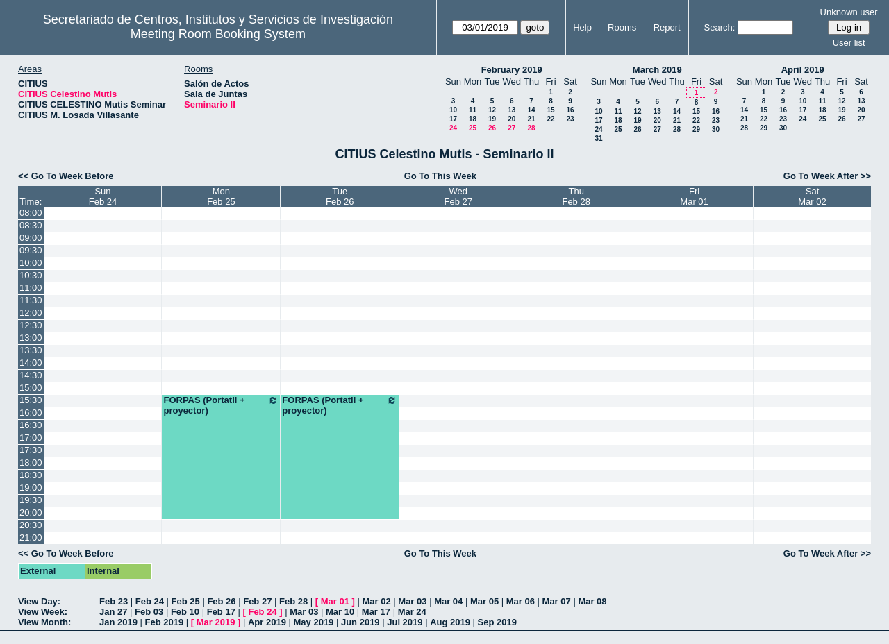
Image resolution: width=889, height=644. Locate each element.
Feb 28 (293, 601)
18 (472, 119)
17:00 (30, 437)
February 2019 (511, 70)
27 (511, 128)
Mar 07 (556, 601)
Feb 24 (149, 601)
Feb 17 (221, 612)
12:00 (30, 312)
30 (716, 129)
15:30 (30, 400)
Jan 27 (113, 612)
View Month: (44, 622)
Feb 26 (221, 601)
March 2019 (657, 70)
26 (492, 128)
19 (492, 119)
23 (570, 119)
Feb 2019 (164, 622)
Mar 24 (412, 612)
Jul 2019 (404, 622)
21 (531, 119)
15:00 (30, 387)
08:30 (30, 225)
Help (582, 27)
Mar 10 (340, 612)
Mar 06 (520, 601)
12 (492, 110)
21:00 (30, 537)
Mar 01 (335, 601)
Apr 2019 (267, 622)
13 (511, 110)
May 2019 (314, 622)
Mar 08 (592, 601)
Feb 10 (185, 612)
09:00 (30, 237)
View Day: (39, 601)
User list (849, 42)
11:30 (30, 300)
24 (453, 128)
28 (531, 128)
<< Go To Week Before (66, 176)
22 (550, 119)
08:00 (30, 212)
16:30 (30, 425)
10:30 (30, 275)
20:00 (30, 512)
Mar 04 (448, 601)
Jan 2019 (118, 622)
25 (472, 128)
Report (667, 27)
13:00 (30, 337)
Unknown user (849, 12)
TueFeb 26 (340, 196)
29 (696, 129)
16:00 (30, 412)
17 (453, 119)
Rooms (622, 27)
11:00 (30, 287)
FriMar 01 (694, 196)
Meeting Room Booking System (218, 34)
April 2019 (802, 70)
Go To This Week (440, 176)
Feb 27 (257, 601)
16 (570, 110)
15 (550, 110)
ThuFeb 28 (576, 196)
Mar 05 (484, 601)
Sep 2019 (497, 622)
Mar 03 (412, 601)
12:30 (30, 325)
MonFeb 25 (221, 196)
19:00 (30, 487)
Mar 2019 (216, 622)
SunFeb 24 (103, 196)
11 (472, 110)
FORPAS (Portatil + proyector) (221, 405)
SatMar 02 (812, 196)
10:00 (30, 262)
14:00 (30, 362)
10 (453, 110)
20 (511, 119)
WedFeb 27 (458, 196)
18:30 (30, 475)
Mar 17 (376, 612)
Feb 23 (113, 601)
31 (598, 138)
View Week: (42, 612)
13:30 (30, 350)
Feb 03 (149, 612)
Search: (720, 27)
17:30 (30, 450)
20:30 (30, 525)
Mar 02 (377, 601)
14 (531, 110)
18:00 (30, 462)
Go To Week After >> (827, 176)
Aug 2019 (450, 622)
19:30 (30, 500)
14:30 (30, 375)
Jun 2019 (360, 622)
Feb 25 (186, 601)
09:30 (30, 250)
